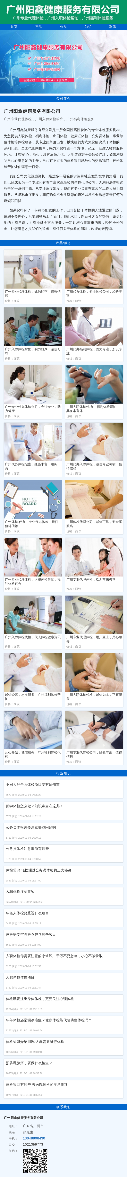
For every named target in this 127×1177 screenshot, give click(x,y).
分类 (63, 27)
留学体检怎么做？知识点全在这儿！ (34, 806)
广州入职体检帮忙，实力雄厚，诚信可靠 (33, 351)
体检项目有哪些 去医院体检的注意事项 (37, 1085)
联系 (112, 27)
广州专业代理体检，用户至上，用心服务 (94, 639)
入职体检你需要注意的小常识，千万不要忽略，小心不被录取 (54, 956)
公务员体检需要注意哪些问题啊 (31, 827)
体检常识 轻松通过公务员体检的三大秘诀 (38, 870)
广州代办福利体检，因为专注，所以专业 (94, 351)
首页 (14, 27)
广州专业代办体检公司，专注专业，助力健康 (33, 409)
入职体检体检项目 (20, 977)
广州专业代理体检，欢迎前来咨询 (91, 579)
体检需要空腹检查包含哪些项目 (31, 934)
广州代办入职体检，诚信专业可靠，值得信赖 (94, 466)
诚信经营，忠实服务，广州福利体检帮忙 (33, 697)
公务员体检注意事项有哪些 (27, 849)
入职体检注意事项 (20, 892)
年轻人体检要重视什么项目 (27, 913)
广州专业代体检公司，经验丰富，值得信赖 (94, 754)
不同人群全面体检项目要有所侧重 (33, 785)
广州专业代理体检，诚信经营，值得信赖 (33, 293)
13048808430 (34, 1138)
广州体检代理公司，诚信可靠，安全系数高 (94, 524)
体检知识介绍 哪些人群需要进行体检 (35, 1042)
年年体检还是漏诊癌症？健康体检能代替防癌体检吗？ (49, 1020)
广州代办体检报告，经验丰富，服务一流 (33, 466)
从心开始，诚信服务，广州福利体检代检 (33, 754)
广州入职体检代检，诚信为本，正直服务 (94, 697)
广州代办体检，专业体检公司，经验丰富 (94, 293)
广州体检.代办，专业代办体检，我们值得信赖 (31, 524)
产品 (38, 27)
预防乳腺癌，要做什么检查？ (29, 1063)
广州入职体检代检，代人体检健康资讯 (33, 637)
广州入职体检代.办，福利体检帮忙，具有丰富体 (93, 409)
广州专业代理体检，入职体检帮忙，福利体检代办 (33, 581)
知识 (88, 27)
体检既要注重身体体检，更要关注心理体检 (40, 999)
